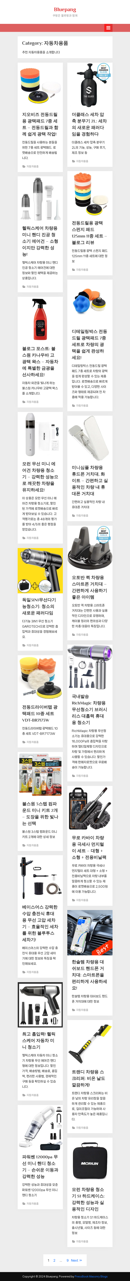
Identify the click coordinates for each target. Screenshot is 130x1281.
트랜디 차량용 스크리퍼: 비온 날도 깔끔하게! (88, 1078)
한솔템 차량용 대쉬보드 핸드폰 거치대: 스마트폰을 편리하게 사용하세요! (89, 974)
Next (74, 1260)
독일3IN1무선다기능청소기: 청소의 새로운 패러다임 (39, 606)
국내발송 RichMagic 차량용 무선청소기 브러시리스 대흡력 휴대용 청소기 (89, 709)
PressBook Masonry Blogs (91, 1276)
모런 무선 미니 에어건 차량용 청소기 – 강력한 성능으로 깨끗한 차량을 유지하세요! (40, 476)
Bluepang (65, 9)
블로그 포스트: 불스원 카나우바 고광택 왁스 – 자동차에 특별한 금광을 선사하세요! (40, 361)
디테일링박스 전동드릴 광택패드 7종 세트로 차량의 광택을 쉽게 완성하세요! (89, 344)
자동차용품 (33, 166)
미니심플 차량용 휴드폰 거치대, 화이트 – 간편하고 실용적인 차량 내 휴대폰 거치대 (90, 480)
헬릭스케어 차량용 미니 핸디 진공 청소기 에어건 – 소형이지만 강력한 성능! (40, 241)
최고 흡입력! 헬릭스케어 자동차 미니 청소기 (38, 1040)
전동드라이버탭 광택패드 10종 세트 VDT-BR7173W (39, 714)
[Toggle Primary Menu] (108, 28)
